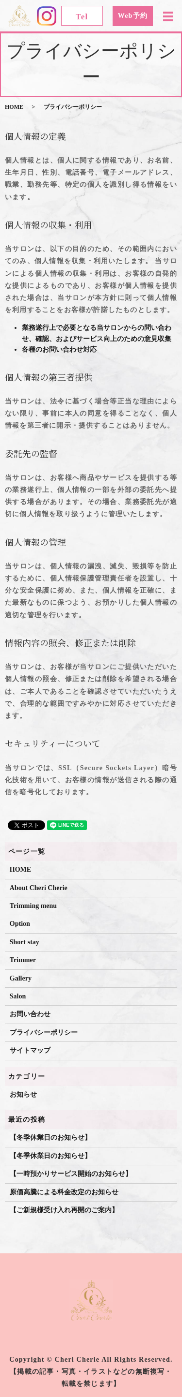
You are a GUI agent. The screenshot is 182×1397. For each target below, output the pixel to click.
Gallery (21, 978)
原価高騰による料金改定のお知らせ (64, 1192)
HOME (14, 107)
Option (20, 923)
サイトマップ (30, 1050)
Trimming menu (33, 905)
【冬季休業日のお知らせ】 (50, 1137)
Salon (18, 996)
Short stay (24, 942)
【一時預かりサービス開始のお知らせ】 (71, 1173)
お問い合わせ (30, 1014)
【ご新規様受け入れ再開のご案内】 (64, 1210)
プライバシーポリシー (44, 1032)
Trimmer (23, 960)
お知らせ (23, 1094)
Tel (82, 16)
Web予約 (133, 15)
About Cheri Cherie (38, 888)
